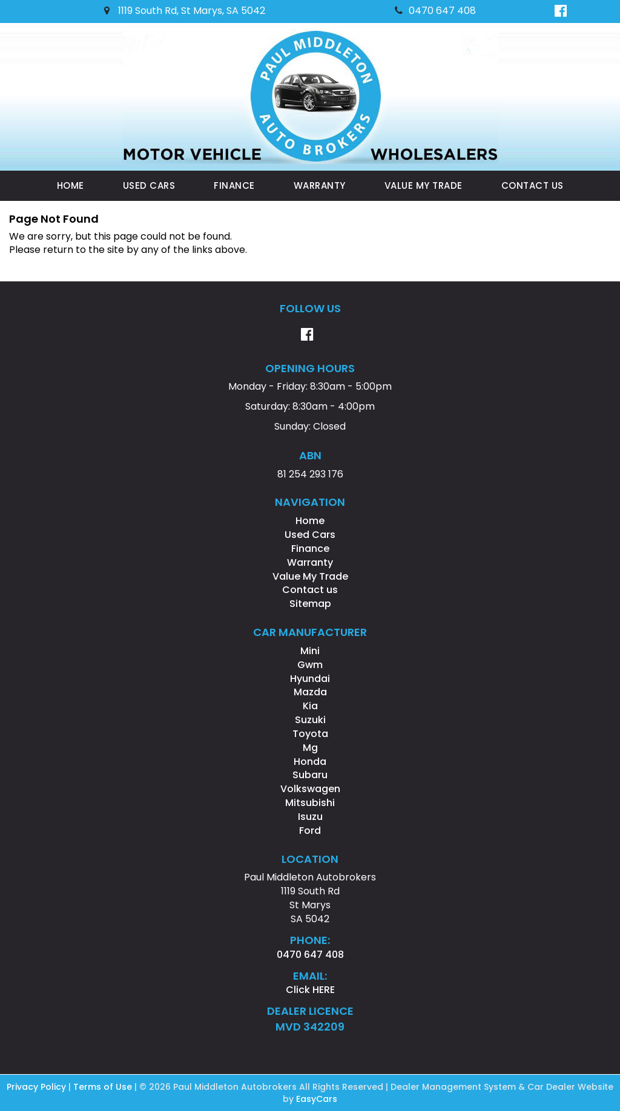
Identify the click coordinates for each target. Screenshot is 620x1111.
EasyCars (316, 1099)
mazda (310, 692)
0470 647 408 (435, 11)
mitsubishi (310, 803)
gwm (310, 665)
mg (310, 748)
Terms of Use (103, 1087)
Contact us (532, 185)
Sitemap (310, 604)
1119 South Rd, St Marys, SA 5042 (184, 11)
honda (310, 762)
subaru (310, 775)
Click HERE (310, 990)
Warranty (320, 185)
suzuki (310, 720)
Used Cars (149, 185)
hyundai (310, 679)
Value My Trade (423, 185)
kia (310, 706)
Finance (234, 185)
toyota (310, 734)
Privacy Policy (37, 1087)
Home (70, 185)
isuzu (310, 817)
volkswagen (310, 789)
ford (310, 830)
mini (310, 651)
